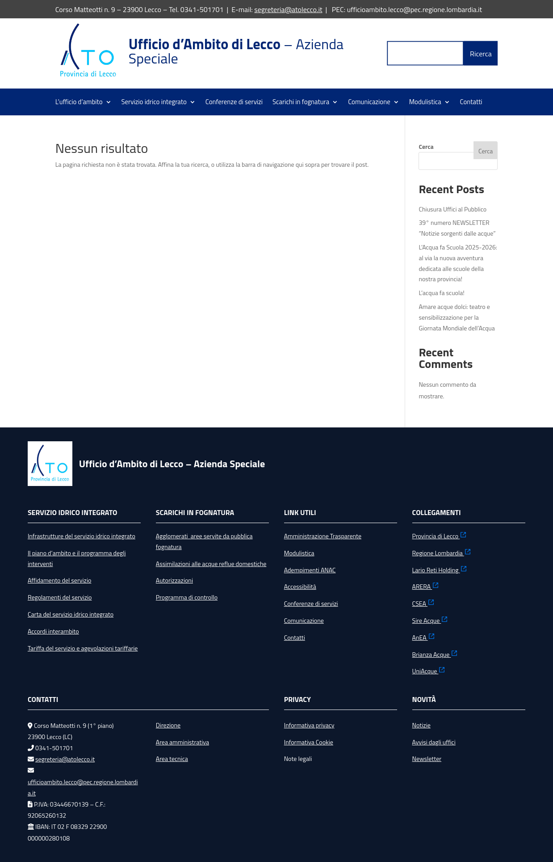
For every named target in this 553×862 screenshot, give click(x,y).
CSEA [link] (423, 603)
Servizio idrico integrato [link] (154, 103)
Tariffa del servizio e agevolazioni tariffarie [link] (83, 648)
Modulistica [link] (425, 103)
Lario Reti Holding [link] (439, 570)
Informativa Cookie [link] (308, 742)
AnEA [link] (423, 637)
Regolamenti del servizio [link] (60, 597)
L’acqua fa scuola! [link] (441, 292)
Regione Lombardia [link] (441, 553)
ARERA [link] (426, 586)
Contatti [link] (471, 103)
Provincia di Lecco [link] (439, 536)
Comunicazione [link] (369, 103)
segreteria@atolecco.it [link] (288, 9)
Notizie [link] (421, 725)
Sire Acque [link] (430, 620)
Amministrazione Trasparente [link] (322, 536)
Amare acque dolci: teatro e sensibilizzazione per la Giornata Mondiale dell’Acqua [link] (456, 317)
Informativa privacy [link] (309, 725)
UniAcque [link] (429, 671)
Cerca (426, 146)
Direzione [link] (168, 725)
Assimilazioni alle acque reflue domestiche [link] (211, 563)
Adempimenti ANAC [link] (310, 570)
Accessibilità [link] (300, 586)
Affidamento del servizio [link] (59, 580)
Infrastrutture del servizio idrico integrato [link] (81, 536)
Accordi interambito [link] (53, 631)
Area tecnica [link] (172, 758)
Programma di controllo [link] (187, 597)
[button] (481, 53)
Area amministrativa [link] (182, 742)
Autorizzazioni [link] (174, 580)
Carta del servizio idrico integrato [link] (70, 614)
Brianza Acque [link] (435, 654)
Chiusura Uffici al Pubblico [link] (452, 209)
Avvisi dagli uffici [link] (434, 742)
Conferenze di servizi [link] (234, 103)
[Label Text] (425, 53)
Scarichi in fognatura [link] (300, 103)
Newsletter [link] (427, 758)
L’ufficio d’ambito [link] (79, 103)
